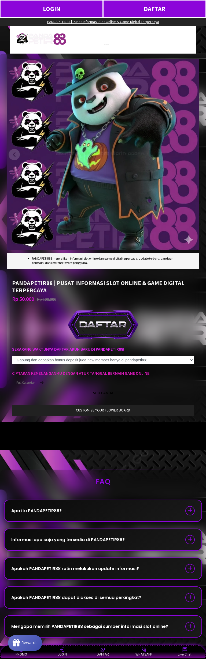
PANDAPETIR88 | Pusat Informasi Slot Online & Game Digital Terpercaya (103, 21)
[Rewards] (25, 643)
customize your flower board (103, 410)
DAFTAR (154, 9)
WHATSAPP (143, 651)
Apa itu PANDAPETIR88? (36, 511)
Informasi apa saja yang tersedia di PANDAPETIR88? (68, 540)
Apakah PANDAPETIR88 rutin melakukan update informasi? (75, 569)
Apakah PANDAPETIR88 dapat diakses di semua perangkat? (76, 597)
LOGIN (51, 9)
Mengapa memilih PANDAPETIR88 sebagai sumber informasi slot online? (89, 626)
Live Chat (185, 651)
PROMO (21, 651)
